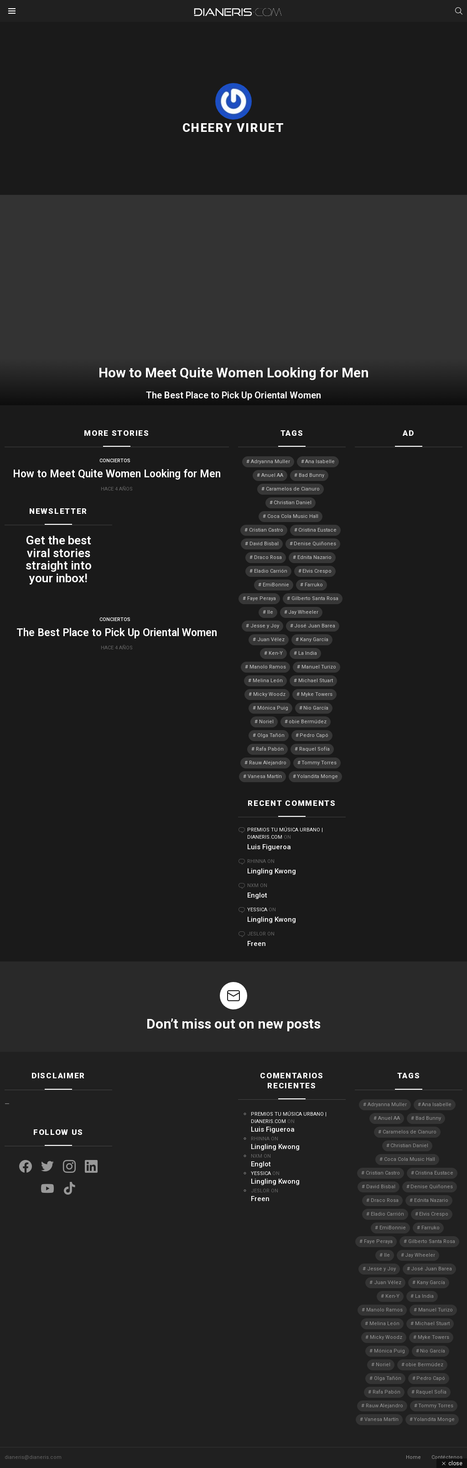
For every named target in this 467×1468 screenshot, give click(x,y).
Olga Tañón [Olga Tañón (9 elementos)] (271, 735)
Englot (257, 895)
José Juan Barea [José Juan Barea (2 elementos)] (314, 626)
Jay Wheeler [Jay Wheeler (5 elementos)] (303, 612)
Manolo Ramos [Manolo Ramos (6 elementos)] (267, 667)
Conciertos (114, 461)
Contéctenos (446, 1457)
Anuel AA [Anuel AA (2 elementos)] (272, 475)
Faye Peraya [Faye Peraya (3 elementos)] (261, 598)
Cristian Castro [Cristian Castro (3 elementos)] (266, 530)
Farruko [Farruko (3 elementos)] (314, 585)
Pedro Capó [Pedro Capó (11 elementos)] (314, 735)
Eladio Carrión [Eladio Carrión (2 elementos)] (270, 571)
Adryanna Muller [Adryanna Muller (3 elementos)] (270, 462)
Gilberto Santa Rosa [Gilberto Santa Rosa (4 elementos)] (314, 598)
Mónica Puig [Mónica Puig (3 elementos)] (272, 708)
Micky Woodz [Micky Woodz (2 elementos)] (269, 694)
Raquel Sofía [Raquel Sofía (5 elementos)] (314, 749)
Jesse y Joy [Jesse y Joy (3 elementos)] (264, 626)
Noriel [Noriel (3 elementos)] (266, 722)
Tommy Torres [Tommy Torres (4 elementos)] (319, 763)
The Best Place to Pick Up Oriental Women (233, 395)
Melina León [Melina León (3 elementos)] (268, 681)
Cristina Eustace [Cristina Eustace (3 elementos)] (317, 530)
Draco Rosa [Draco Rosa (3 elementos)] (268, 557)
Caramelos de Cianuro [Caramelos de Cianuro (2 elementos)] (293, 489)
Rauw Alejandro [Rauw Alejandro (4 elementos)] (267, 763)
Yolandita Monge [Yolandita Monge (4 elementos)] (317, 776)
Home (413, 1457)
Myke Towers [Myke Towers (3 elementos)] (316, 694)
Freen (256, 944)
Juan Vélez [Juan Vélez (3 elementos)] (271, 640)
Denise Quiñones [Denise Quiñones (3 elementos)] (315, 544)
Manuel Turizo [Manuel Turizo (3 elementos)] (318, 667)
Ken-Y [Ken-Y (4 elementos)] (276, 653)
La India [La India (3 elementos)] (307, 653)
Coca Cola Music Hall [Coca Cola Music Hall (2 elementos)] (292, 516)
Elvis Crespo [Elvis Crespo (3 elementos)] (317, 571)
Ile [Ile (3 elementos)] (270, 612)
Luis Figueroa (269, 847)
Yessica (257, 910)
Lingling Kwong (271, 871)
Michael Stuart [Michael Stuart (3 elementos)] (315, 681)
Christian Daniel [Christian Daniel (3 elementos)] (292, 503)
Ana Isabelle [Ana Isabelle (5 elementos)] (320, 462)
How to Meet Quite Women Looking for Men (117, 474)
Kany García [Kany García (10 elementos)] (314, 640)
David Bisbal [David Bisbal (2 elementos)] (264, 544)
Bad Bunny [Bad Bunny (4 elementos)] (311, 475)
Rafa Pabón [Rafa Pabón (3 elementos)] (270, 749)
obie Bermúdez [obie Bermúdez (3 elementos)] (308, 722)
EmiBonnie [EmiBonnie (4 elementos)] (276, 585)
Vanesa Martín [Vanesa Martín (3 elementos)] (265, 776)
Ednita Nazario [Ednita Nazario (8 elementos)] (314, 557)
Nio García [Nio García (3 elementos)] (315, 708)
